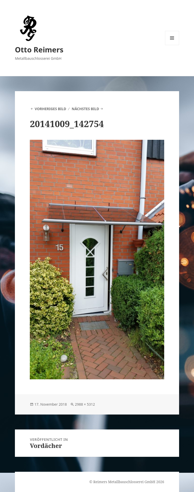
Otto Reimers (39, 49)
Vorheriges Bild (50, 108)
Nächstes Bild (85, 108)
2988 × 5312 (85, 404)
